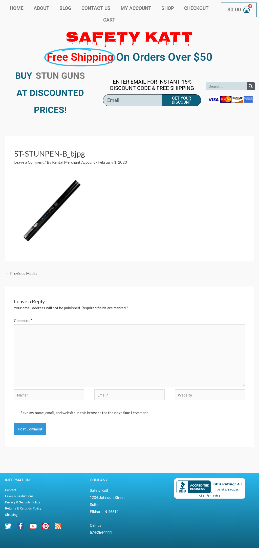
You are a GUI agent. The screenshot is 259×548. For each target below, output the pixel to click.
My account (136, 8)
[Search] (251, 86)
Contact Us (96, 8)
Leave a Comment (29, 162)
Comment (23, 320)
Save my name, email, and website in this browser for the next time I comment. (84, 412)
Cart (109, 20)
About (41, 8)
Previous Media (21, 273)
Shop (167, 8)
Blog (65, 8)
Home (17, 8)
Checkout (196, 8)
